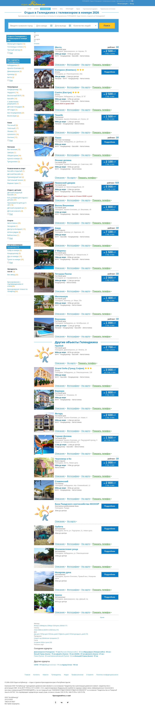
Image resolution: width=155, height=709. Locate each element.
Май (64, 626)
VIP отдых (12, 110)
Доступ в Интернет (16, 229)
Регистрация (122, 3)
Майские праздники (51, 638)
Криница (12, 74)
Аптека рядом (14, 232)
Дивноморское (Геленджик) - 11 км (47, 652)
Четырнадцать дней (79, 634)
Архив (102, 617)
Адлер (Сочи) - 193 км (70, 665)
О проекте (89, 675)
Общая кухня (14, 155)
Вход (132, 3)
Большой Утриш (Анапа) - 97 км (86, 656)
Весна (43, 630)
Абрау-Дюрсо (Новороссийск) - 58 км (97, 652)
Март (52, 626)
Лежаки (12, 131)
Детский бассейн (15, 174)
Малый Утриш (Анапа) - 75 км (45, 654)
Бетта (10, 77)
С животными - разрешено (13, 102)
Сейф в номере (14, 250)
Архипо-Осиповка (15, 68)
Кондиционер (14, 89)
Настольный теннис (16, 180)
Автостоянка (13, 223)
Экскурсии (12, 226)
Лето (48, 630)
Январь (37, 626)
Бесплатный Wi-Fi (15, 95)
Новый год (38, 638)
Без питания (13, 149)
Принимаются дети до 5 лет (16, 204)
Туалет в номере (15, 259)
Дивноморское (14, 71)
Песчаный (12, 125)
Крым (78, 9)
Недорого (12, 92)
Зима (37, 630)
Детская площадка (15, 107)
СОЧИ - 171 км (39, 665)
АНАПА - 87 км (79, 654)
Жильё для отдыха (16, 44)
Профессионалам (77, 675)
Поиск (107, 25)
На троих (47, 642)
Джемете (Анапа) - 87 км (94, 654)
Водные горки (14, 183)
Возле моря (13, 116)
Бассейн (12, 98)
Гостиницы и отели (16, 47)
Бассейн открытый (15, 171)
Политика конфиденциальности (107, 675)
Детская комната (15, 211)
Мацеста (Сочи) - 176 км (53, 665)
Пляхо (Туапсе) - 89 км (41, 656)
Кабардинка (13, 65)
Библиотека (13, 235)
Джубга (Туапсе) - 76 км (65, 654)
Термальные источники (107, 9)
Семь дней (55, 634)
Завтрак (11, 152)
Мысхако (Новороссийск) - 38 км (72, 652)
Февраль (45, 626)
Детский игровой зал (16, 208)
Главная (27, 675)
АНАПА (36, 9)
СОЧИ (29, 9)
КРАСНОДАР (69, 9)
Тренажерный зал (15, 177)
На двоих (38, 642)
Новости (45, 675)
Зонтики (12, 137)
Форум (66, 675)
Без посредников (15, 113)
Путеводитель (56, 675)
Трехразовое (13, 161)
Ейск (61, 9)
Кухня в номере (14, 158)
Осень (55, 630)
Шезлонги (13, 134)
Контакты (36, 675)
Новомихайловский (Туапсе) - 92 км (62, 656)
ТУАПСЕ (54, 9)
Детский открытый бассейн (14, 193)
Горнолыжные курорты (90, 9)
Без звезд (12, 274)
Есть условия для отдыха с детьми (17, 199)
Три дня (46, 634)
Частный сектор (14, 50)
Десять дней (65, 634)
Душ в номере (14, 256)
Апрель (57, 626)
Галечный (12, 128)
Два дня (38, 634)
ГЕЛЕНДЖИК (45, 9)
